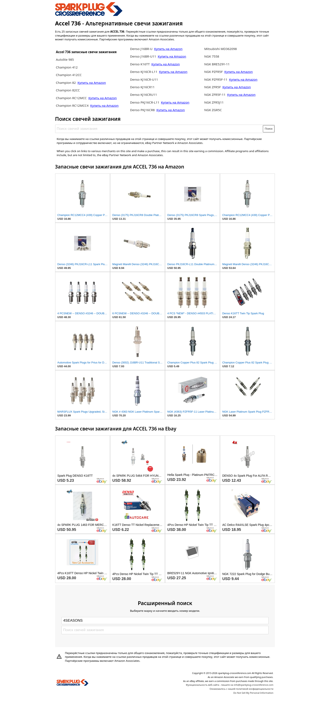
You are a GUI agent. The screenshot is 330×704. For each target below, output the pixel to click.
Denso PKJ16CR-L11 (144, 102)
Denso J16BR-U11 (143, 56)
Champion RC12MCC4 (72, 105)
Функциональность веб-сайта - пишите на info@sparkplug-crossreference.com (229, 684)
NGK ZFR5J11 (214, 102)
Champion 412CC (68, 75)
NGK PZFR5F (213, 72)
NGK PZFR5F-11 (216, 79)
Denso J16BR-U (141, 49)
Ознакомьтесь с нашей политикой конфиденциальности (241, 688)
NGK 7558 (211, 56)
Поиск (269, 128)
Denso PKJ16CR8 (142, 110)
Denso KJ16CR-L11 (143, 72)
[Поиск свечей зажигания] (159, 129)
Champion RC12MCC (72, 98)
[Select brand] (165, 620)
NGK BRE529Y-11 (217, 64)
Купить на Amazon (91, 82)
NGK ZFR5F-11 (215, 94)
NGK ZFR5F (212, 87)
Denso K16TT (140, 64)
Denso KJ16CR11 (142, 87)
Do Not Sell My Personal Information (253, 692)
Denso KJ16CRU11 (143, 94)
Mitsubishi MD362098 (220, 49)
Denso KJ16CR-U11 (144, 79)
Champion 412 (67, 67)
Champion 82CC (68, 90)
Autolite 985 (65, 59)
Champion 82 (66, 82)
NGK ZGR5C (213, 110)
